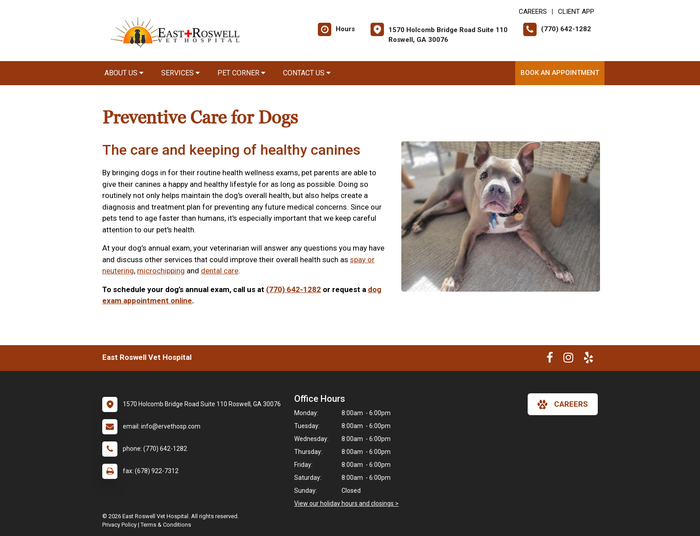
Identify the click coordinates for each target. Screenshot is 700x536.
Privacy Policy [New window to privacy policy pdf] (119, 524)
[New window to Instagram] (568, 359)
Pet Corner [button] (241, 73)
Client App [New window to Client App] (576, 12)
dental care (219, 270)
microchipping (161, 270)
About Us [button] (123, 73)
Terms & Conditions (166, 524)
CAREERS (533, 12)
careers (563, 404)
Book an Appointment (560, 73)
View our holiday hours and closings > (346, 503)
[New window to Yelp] (588, 359)
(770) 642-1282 (293, 289)
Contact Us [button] (306, 73)
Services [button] (180, 73)
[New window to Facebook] (550, 359)
